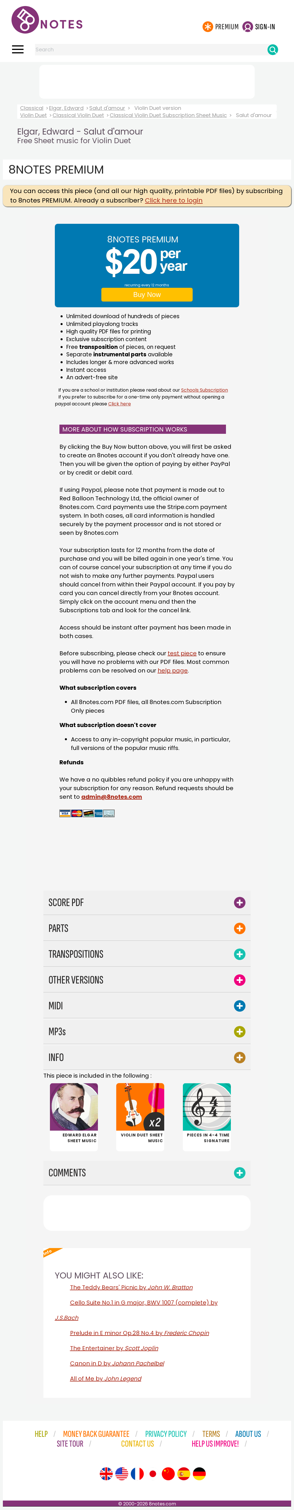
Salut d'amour (107, 108)
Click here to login (174, 200)
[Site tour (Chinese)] (168, 1474)
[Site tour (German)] (199, 1474)
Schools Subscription (204, 390)
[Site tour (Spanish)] (184, 1474)
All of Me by (105, 1379)
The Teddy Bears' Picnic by (131, 1287)
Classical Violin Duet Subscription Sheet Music (168, 115)
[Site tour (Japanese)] (153, 1474)
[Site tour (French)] (137, 1474)
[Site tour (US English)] (122, 1474)
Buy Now (147, 294)
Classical (31, 108)
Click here (119, 404)
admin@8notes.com (111, 797)
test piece (182, 653)
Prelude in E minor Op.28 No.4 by (139, 1333)
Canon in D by (117, 1363)
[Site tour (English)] (106, 1474)
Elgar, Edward (66, 108)
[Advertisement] (147, 81)
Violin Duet (33, 115)
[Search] (272, 49)
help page (173, 670)
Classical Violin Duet (78, 115)
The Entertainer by (114, 1348)
